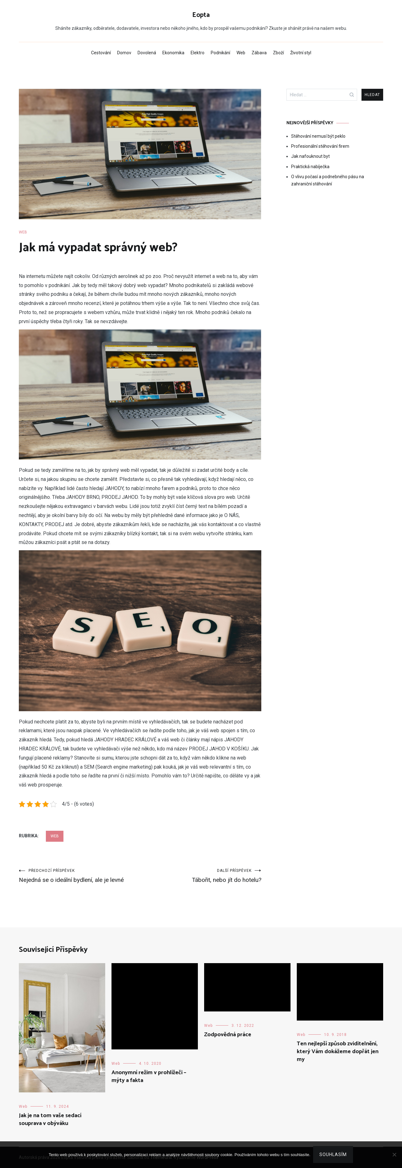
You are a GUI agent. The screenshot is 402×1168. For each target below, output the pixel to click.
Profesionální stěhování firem (320, 146)
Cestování (101, 52)
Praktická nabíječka (310, 166)
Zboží (278, 52)
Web (240, 52)
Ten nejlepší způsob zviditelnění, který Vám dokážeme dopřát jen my (337, 1051)
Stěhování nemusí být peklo (318, 136)
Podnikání (220, 52)
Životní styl (300, 52)
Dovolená (147, 52)
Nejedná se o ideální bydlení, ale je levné (79, 876)
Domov (124, 52)
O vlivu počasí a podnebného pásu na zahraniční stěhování (327, 180)
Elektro (197, 52)
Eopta (201, 15)
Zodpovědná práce (227, 1035)
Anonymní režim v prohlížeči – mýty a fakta (148, 1076)
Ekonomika (173, 52)
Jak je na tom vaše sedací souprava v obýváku (50, 1119)
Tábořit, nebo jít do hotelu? (200, 876)
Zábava (259, 52)
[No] (394, 1155)
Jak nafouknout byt (310, 156)
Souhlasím (333, 1154)
